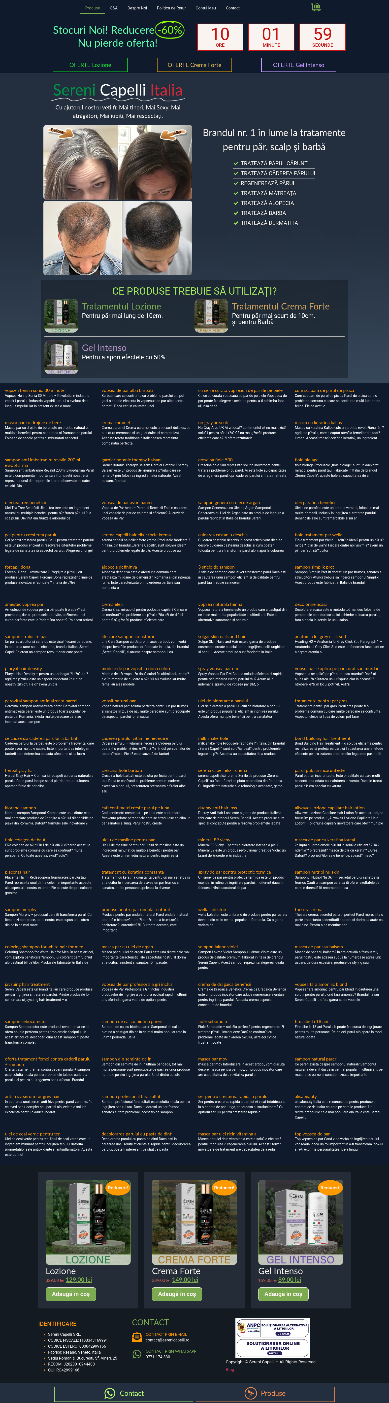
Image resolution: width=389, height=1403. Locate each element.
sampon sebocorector (26, 1021)
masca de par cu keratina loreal (325, 839)
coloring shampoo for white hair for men (44, 946)
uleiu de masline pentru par (128, 839)
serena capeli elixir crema (222, 770)
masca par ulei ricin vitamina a (227, 1133)
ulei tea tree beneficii (25, 502)
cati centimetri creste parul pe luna (135, 807)
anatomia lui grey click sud (320, 636)
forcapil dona (17, 567)
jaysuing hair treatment (27, 984)
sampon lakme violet (218, 946)
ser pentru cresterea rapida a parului (233, 1096)
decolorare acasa (311, 604)
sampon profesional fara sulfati (132, 1096)
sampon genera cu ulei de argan (229, 502)
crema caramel (116, 422)
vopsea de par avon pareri (127, 502)
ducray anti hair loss (217, 807)
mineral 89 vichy (214, 839)
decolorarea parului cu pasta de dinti (137, 1133)
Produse (92, 8)
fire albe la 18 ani (311, 1021)
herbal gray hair (20, 770)
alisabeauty (306, 1096)
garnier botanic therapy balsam (132, 459)
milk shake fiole (213, 738)
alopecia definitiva (119, 567)
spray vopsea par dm (218, 668)
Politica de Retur (171, 8)
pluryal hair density (23, 668)
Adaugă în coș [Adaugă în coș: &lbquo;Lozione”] (71, 1294)
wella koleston (212, 909)
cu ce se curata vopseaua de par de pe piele (240, 390)
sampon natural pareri (316, 1058)
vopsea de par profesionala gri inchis (137, 984)
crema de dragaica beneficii (224, 984)
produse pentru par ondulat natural (136, 909)
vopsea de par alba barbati (127, 390)
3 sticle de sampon (216, 567)
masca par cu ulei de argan (127, 946)
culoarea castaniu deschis (223, 534)
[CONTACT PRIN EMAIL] (137, 1337)
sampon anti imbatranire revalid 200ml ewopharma (42, 462)
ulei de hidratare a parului (223, 700)
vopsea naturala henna (220, 604)
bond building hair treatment (323, 738)
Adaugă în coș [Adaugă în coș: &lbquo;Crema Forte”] (177, 1294)
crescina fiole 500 (215, 459)
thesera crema (309, 909)
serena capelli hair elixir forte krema (136, 534)
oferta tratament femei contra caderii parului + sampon (48, 1061)
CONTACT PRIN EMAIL (166, 1334)
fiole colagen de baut (25, 839)
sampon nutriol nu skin (317, 872)
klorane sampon (20, 807)
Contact (233, 8)
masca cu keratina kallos (318, 422)
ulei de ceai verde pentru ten (33, 1133)
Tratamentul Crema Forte (281, 306)
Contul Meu (206, 8)
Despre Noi (137, 8)
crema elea (112, 604)
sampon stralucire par (26, 636)
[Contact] (110, 1393)
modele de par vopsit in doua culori (136, 668)
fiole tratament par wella (319, 534)
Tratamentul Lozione (121, 306)
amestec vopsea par (24, 604)
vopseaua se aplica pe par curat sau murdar (337, 668)
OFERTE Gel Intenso (298, 64)
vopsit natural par (119, 700)
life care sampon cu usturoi (128, 636)
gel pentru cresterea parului (32, 534)
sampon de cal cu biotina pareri (132, 1021)
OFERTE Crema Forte (195, 64)
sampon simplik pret (314, 567)
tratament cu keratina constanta (133, 872)
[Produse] (251, 1393)
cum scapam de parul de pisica (324, 390)
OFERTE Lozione (90, 64)
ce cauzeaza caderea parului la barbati (42, 738)
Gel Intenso (104, 347)
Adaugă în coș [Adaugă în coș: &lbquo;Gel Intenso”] (283, 1294)
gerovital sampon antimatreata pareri (41, 700)
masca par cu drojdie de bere (33, 422)
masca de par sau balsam (319, 946)
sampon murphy (20, 909)
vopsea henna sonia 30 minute (35, 390)
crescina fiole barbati (122, 770)
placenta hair (17, 872)
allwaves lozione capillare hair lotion (330, 807)
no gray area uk (213, 422)
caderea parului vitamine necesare (135, 738)
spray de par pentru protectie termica (234, 872)
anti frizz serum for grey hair (32, 1096)
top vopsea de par (312, 1133)
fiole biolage (307, 459)
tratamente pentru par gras (321, 700)
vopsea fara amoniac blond (321, 984)
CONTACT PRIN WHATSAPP (171, 1351)
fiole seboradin (212, 1021)
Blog (230, 1369)
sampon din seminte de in (127, 1058)
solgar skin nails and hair (222, 636)
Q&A (114, 8)
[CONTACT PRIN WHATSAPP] (137, 1354)
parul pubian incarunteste (320, 770)
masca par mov (212, 1058)
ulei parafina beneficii (315, 502)
